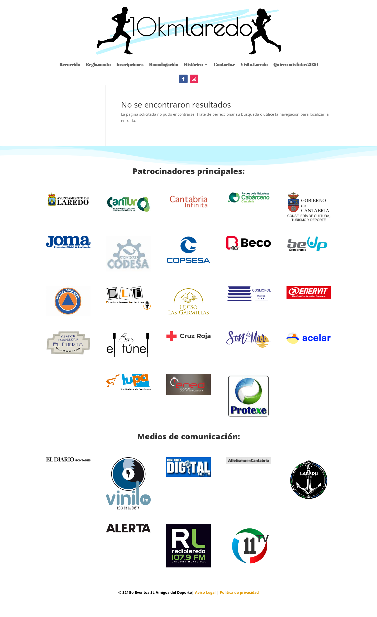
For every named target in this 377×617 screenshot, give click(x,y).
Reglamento (98, 64)
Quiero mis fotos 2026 (295, 64)
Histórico (193, 64)
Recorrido (69, 64)
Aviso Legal (205, 592)
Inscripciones (129, 64)
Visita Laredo (254, 64)
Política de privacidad (239, 592)
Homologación (163, 64)
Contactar (224, 64)
